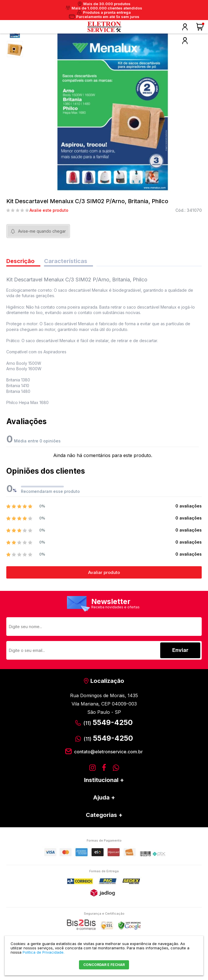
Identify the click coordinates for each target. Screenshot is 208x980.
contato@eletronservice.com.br (108, 751)
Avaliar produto (104, 572)
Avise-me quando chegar (42, 231)
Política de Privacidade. (43, 952)
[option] (15, 49)
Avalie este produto (48, 210)
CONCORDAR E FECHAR (104, 965)
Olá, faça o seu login (185, 27)
